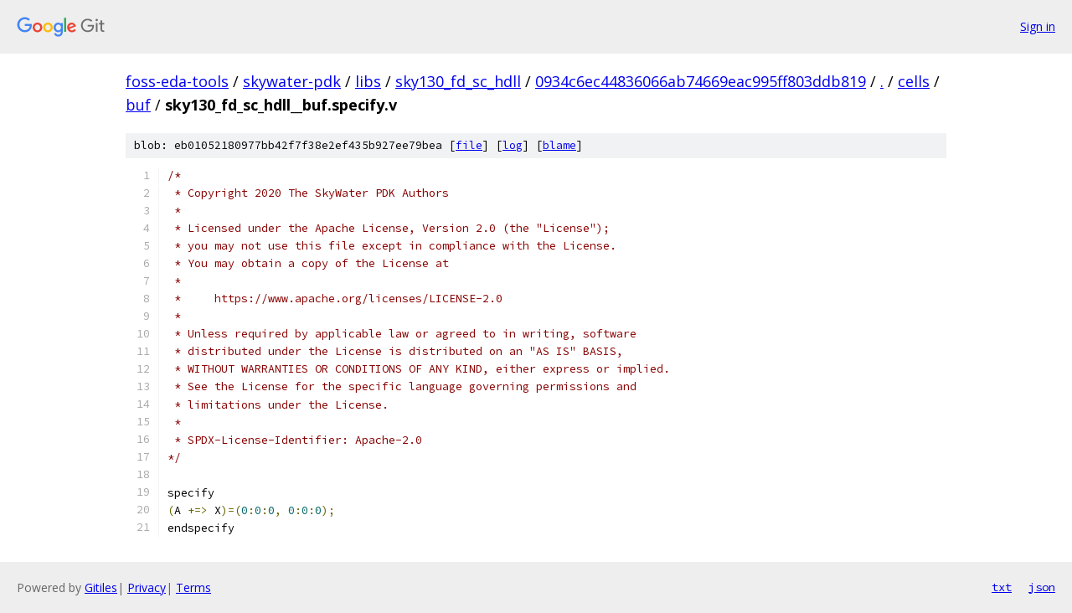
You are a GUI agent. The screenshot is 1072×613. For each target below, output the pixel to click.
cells (914, 81)
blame (559, 145)
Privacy (146, 587)
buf (138, 105)
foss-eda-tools (177, 81)
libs (368, 81)
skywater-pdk (292, 81)
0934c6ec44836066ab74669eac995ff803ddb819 (700, 81)
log (512, 145)
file (469, 145)
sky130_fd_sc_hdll (458, 81)
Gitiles (101, 587)
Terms (193, 587)
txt (1002, 587)
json (1041, 587)
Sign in (1037, 26)
